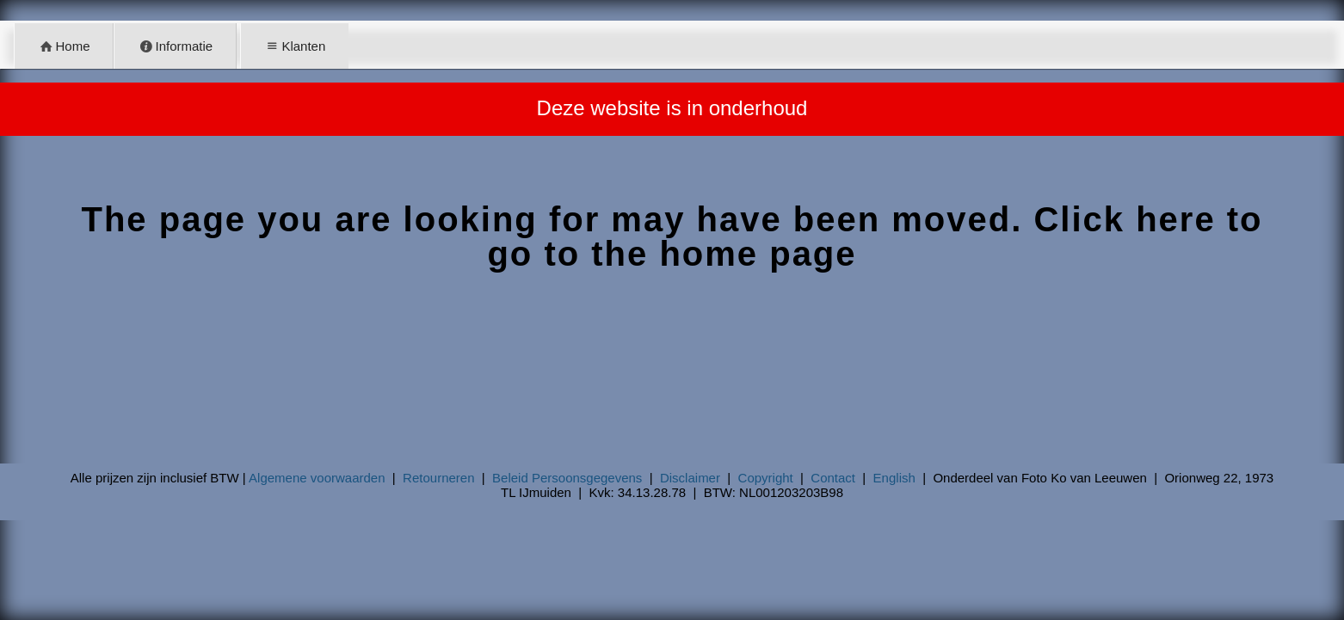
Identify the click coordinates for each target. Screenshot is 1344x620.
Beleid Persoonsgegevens (567, 477)
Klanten (294, 46)
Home (64, 46)
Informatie (175, 46)
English (894, 477)
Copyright (765, 477)
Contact (833, 477)
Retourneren (438, 477)
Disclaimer (690, 477)
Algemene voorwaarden (317, 477)
